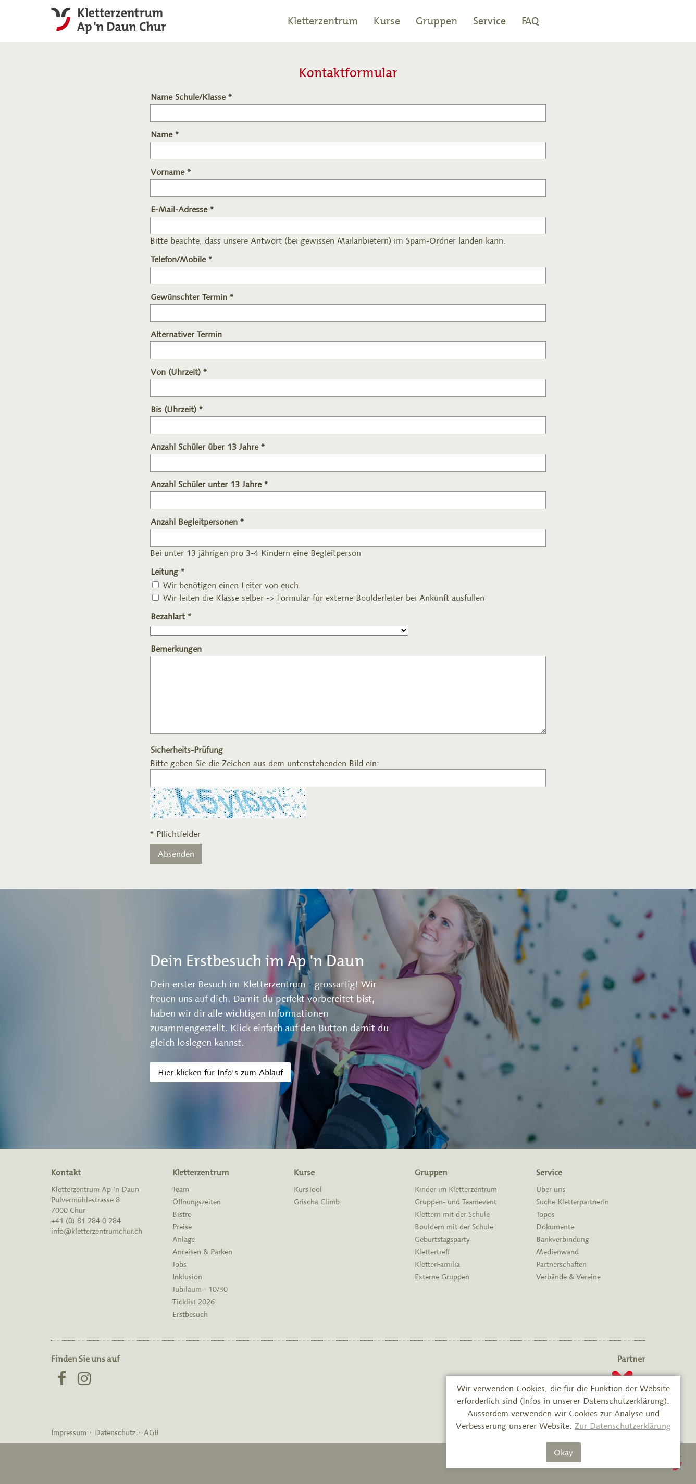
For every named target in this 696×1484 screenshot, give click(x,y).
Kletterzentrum (323, 21)
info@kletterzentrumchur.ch (96, 1231)
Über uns (550, 1189)
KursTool (308, 1189)
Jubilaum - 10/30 (200, 1289)
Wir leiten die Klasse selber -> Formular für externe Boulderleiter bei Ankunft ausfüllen (323, 597)
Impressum (68, 1432)
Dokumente (555, 1227)
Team (180, 1189)
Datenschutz (115, 1432)
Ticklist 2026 (193, 1302)
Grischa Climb (317, 1202)
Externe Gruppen (442, 1277)
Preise (182, 1227)
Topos (545, 1214)
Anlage (183, 1239)
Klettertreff (432, 1252)
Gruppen (436, 21)
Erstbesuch (190, 1314)
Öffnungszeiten (196, 1202)
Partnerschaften (561, 1264)
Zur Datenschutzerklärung (623, 1425)
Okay (563, 1452)
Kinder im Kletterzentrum (456, 1189)
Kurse (387, 21)
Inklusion (187, 1277)
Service (489, 21)
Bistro (182, 1214)
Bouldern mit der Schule (454, 1227)
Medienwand (557, 1252)
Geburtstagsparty (442, 1239)
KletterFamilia (437, 1264)
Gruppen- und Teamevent (455, 1202)
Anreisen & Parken (202, 1252)
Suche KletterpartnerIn (572, 1202)
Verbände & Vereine (568, 1277)
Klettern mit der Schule (452, 1214)
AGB (151, 1432)
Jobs (179, 1264)
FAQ (530, 21)
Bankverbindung (562, 1239)
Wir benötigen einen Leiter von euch (231, 585)
